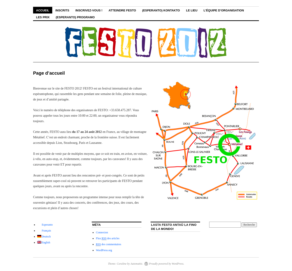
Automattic (136, 263)
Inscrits (62, 10)
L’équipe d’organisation (223, 10)
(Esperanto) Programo (75, 17)
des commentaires (108, 244)
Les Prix (43, 17)
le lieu (191, 10)
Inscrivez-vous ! (88, 10)
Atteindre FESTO (122, 10)
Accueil (42, 10)
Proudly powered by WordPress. (166, 263)
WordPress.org (104, 250)
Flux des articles (107, 238)
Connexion (102, 232)
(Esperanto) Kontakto (161, 10)
